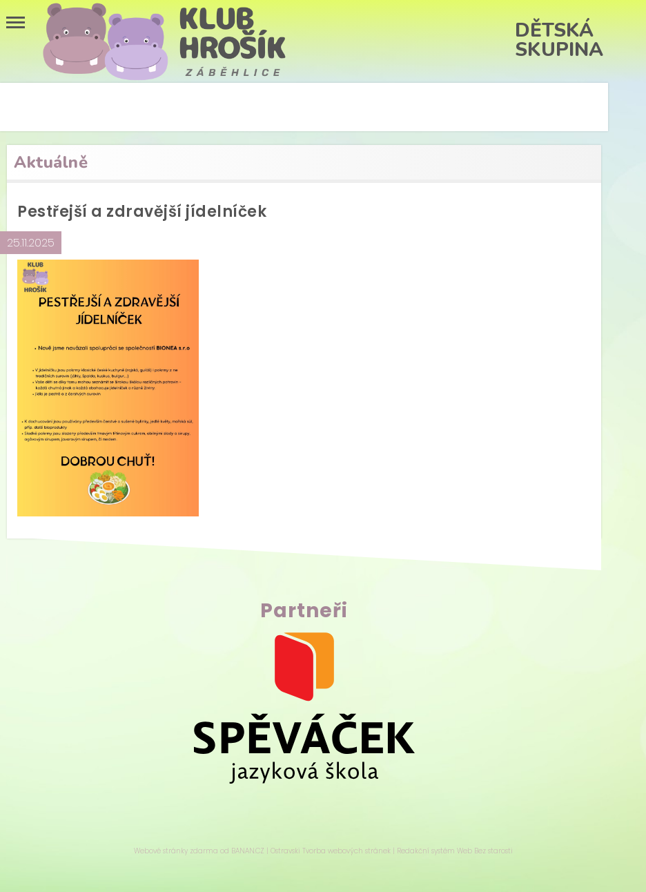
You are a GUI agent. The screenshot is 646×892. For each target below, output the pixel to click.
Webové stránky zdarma (176, 851)
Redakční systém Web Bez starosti (455, 851)
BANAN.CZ (247, 851)
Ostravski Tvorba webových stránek (331, 851)
